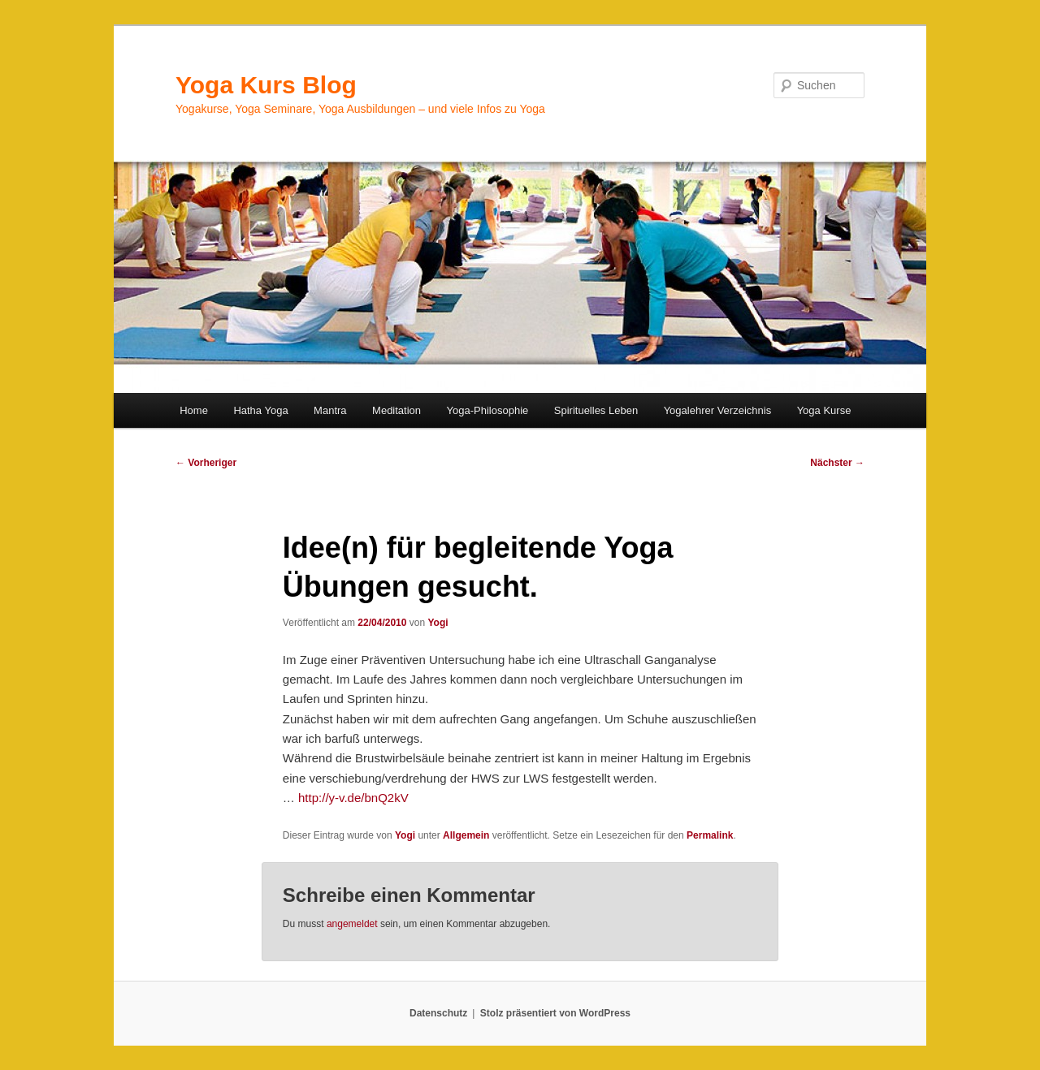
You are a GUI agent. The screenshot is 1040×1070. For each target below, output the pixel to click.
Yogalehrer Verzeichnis (718, 410)
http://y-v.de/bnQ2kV (353, 798)
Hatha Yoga (260, 410)
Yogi (437, 622)
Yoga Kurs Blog (266, 84)
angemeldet (352, 924)
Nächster (837, 462)
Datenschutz (438, 1013)
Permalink (710, 835)
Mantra (330, 410)
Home (194, 410)
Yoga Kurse (824, 410)
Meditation (396, 410)
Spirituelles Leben (596, 410)
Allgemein (466, 835)
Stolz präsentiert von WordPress (555, 1013)
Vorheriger (206, 462)
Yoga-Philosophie (488, 410)
